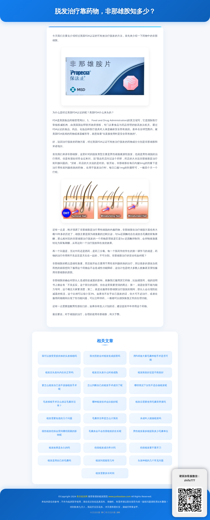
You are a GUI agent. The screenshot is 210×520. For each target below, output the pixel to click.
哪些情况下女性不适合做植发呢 (150, 385)
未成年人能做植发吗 (150, 418)
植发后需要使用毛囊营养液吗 (150, 401)
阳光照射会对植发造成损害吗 (105, 355)
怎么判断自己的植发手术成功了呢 (105, 385)
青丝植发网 (82, 496)
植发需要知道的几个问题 (59, 418)
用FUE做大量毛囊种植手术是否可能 (150, 357)
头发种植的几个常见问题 (150, 460)
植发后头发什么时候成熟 (105, 372)
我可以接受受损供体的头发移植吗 (59, 355)
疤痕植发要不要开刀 (150, 447)
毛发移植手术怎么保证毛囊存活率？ (59, 403)
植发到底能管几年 (105, 460)
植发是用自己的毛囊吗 (59, 460)
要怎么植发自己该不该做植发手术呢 (59, 387)
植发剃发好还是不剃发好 (150, 372)
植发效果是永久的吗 (59, 447)
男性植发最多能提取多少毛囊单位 (150, 431)
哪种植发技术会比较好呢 (105, 401)
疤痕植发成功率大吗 (105, 447)
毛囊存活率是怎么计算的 (105, 418)
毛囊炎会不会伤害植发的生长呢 (105, 431)
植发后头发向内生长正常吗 (59, 372)
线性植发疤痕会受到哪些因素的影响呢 (59, 432)
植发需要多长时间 (105, 473)
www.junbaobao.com (119, 496)
